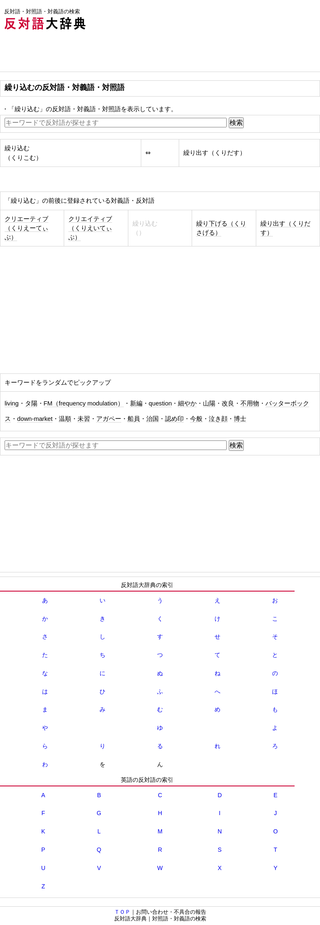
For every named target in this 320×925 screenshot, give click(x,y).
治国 (152, 418)
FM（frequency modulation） (84, 403)
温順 (65, 418)
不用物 (249, 403)
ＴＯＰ (122, 912)
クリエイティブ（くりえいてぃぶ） (90, 228)
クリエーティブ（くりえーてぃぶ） (26, 228)
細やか (187, 403)
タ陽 (31, 403)
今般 (196, 418)
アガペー (108, 418)
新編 (136, 403)
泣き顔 (218, 418)
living (12, 403)
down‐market (34, 418)
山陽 (209, 403)
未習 (84, 418)
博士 (240, 418)
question (160, 403)
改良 (228, 403)
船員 (134, 418)
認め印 (174, 418)
